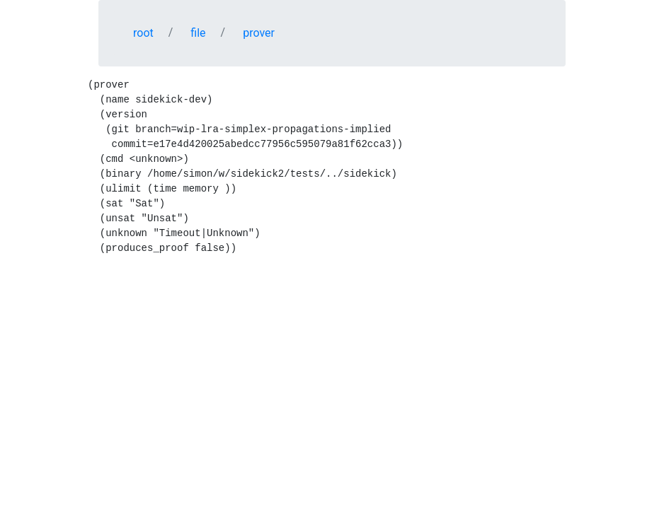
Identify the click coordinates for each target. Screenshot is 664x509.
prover (259, 33)
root (143, 33)
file (197, 33)
